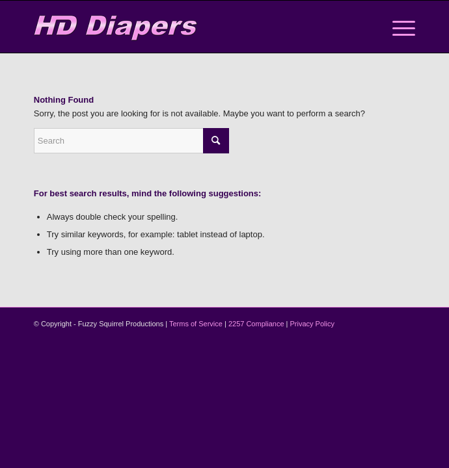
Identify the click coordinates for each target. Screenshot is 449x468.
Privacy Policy (312, 324)
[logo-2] (186, 27)
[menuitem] (397, 27)
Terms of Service (196, 324)
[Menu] (397, 27)
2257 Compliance (256, 324)
